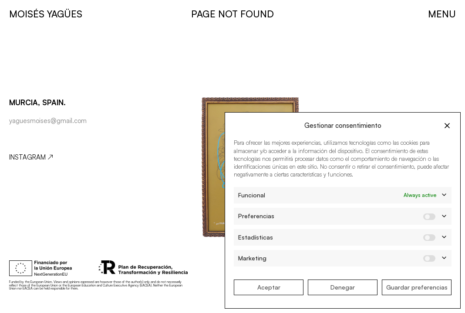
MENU (442, 14)
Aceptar (268, 287)
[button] (447, 125)
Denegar (342, 287)
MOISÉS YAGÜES (45, 14)
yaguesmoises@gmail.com (48, 121)
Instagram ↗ (31, 157)
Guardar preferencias (417, 287)
